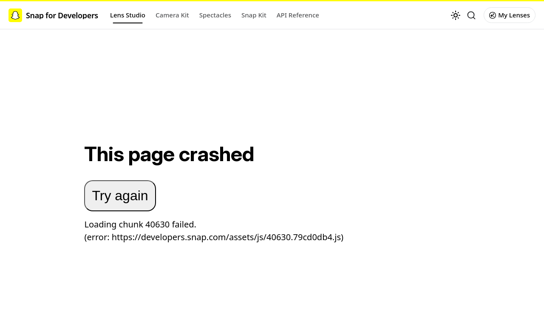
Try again (120, 195)
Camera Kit (172, 15)
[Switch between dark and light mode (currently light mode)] (455, 15)
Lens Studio (127, 15)
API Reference (298, 15)
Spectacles (215, 15)
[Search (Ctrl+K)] (471, 15)
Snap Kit (253, 15)
